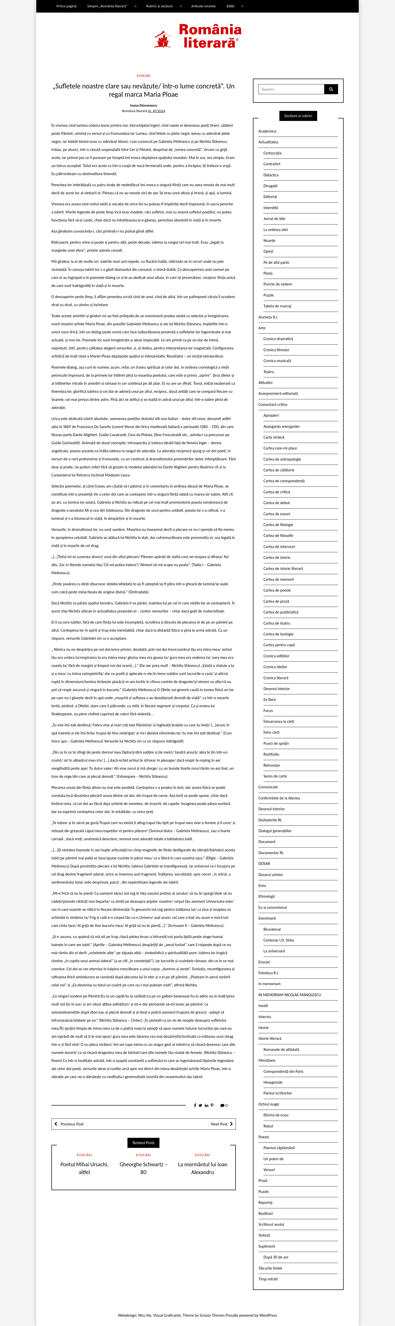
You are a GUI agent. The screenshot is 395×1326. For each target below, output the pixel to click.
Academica (267, 131)
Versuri (269, 1169)
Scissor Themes (212, 1315)
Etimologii (266, 896)
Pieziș (268, 273)
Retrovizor (272, 765)
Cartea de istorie (277, 557)
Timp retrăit (268, 1279)
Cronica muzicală (277, 360)
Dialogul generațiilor (274, 830)
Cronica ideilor (275, 666)
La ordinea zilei (276, 229)
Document (267, 841)
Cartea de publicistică (281, 612)
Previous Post (72, 1124)
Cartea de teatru (277, 623)
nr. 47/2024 (156, 111)
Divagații (271, 185)
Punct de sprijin (276, 743)
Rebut (268, 1126)
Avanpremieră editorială (278, 393)
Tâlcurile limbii (270, 1268)
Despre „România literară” (107, 6)
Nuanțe (270, 240)
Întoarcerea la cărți (279, 721)
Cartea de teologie (278, 634)
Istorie (263, 1027)
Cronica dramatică (278, 338)
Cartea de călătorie (279, 470)
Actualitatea (268, 142)
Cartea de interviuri (279, 546)
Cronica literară (276, 677)
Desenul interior (277, 688)
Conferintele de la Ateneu (279, 798)
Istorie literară (269, 1038)
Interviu (264, 1016)
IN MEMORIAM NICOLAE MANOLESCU (289, 994)
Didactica (271, 175)
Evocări (143, 75)
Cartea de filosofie (278, 535)
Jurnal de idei (274, 218)
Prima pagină (66, 6)
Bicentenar (272, 929)
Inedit (263, 1005)
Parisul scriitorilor (278, 1093)
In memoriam (269, 983)
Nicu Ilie (144, 1315)
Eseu (262, 885)
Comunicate (268, 787)
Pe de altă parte (276, 262)
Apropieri (271, 415)
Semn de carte (275, 776)
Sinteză (264, 1235)
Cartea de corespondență (284, 480)
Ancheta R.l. (268, 317)
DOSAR (264, 863)
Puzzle (269, 295)
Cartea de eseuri (277, 513)
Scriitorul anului (271, 1224)
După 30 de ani (276, 1257)
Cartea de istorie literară (283, 568)
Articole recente (203, 6)
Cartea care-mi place (280, 448)
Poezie (263, 1137)
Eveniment (267, 918)
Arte (262, 328)
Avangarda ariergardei (282, 426)
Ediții (230, 6)
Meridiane (266, 1060)
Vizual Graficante (167, 1315)
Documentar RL (271, 852)
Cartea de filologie (278, 524)
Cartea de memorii (279, 579)
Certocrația (273, 153)
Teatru (269, 371)
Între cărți (272, 732)
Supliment (266, 1246)
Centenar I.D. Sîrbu (279, 940)
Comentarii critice (272, 404)
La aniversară (274, 951)
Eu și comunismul (272, 907)
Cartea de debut (277, 502)
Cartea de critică (277, 492)
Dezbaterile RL (270, 820)
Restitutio (271, 754)
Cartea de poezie (277, 590)
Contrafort (272, 163)
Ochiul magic (269, 1104)
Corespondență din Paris (283, 1071)
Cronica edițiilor (276, 656)
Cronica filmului (276, 349)
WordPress (268, 1315)
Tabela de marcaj (277, 306)
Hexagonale (273, 1082)
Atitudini (265, 382)
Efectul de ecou (276, 1115)
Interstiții (271, 207)
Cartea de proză (276, 601)
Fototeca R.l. (268, 973)
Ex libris (270, 699)
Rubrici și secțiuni (159, 6)
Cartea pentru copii (279, 644)
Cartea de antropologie (282, 459)
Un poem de (274, 1158)
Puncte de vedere (278, 284)
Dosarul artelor (270, 874)
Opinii (268, 251)
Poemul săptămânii (279, 1147)
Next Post (219, 1124)
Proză (263, 1180)
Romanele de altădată (281, 1049)
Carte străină (274, 437)
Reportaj (265, 1202)
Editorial (270, 196)
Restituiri (265, 1213)
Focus (268, 710)
